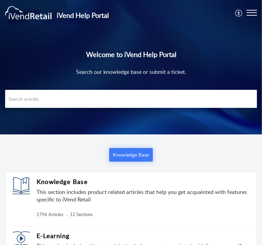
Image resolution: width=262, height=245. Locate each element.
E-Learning (53, 236)
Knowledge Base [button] (131, 154)
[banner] (131, 67)
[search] (131, 99)
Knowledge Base (62, 182)
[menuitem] (239, 12)
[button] (239, 12)
